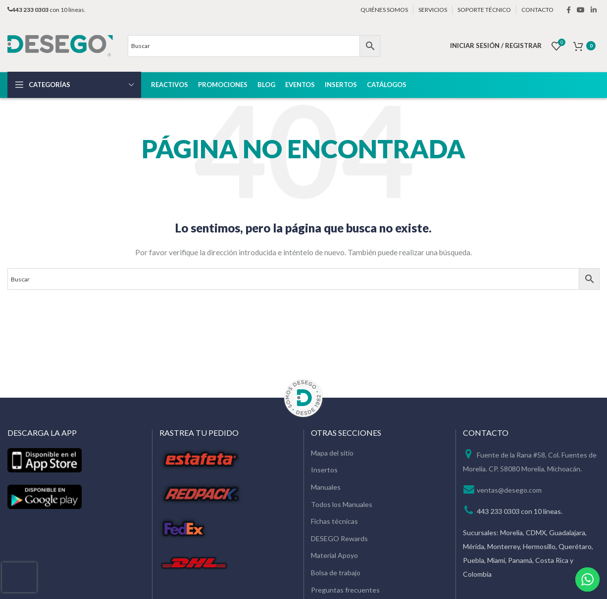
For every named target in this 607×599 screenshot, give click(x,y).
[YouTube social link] (581, 9)
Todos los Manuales (341, 504)
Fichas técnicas (334, 521)
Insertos (324, 469)
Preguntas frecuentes (345, 590)
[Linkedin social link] (594, 9)
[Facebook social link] (568, 9)
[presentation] (19, 577)
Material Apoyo (334, 555)
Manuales (326, 487)
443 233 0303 (498, 511)
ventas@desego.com (509, 490)
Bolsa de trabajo (335, 572)
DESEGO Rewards (339, 538)
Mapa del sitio (332, 453)
